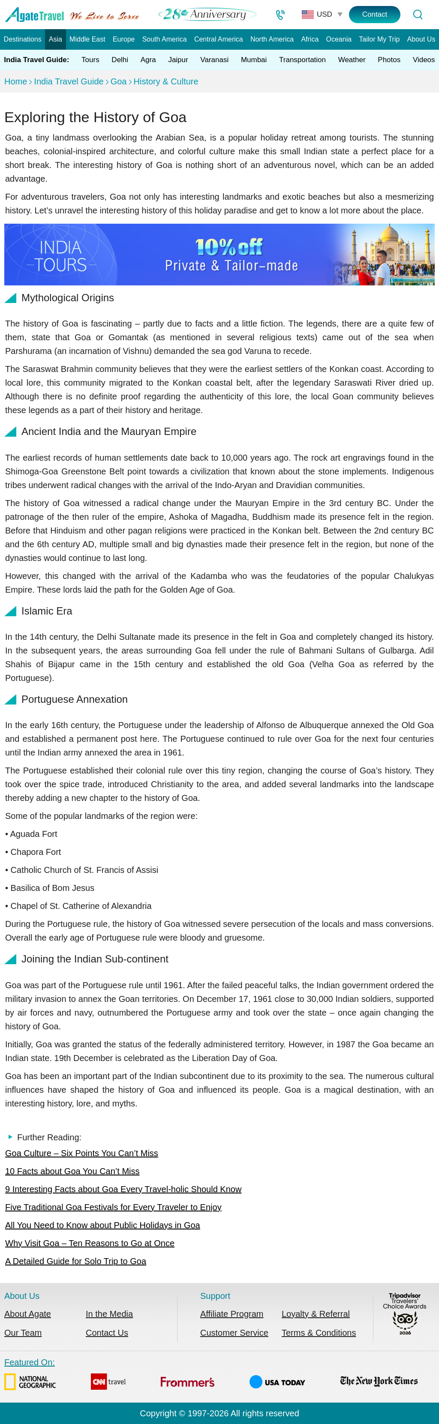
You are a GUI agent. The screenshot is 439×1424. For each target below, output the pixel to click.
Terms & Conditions (319, 1332)
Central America (218, 39)
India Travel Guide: (36, 60)
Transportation (302, 60)
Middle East (87, 39)
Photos (389, 60)
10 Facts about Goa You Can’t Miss (72, 1171)
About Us (421, 39)
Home (15, 81)
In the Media (109, 1314)
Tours (90, 60)
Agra (148, 60)
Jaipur (178, 60)
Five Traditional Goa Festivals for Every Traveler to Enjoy (113, 1207)
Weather (352, 60)
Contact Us (107, 1332)
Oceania (339, 39)
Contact (375, 14)
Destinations (23, 39)
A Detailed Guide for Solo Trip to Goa (75, 1261)
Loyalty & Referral (316, 1314)
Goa (119, 81)
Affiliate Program (231, 1314)
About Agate (27, 1314)
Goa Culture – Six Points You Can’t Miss (81, 1153)
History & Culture (166, 81)
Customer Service (234, 1332)
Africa (310, 39)
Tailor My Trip (379, 39)
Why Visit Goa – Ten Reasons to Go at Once (89, 1243)
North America (272, 39)
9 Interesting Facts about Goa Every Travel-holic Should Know (123, 1189)
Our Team (23, 1332)
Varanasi (214, 60)
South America (164, 39)
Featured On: (211, 1376)
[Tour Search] (417, 14)
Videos (424, 60)
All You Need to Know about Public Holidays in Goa (102, 1225)
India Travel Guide (68, 81)
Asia (55, 39)
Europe (124, 39)
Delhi (119, 60)
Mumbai (254, 60)
